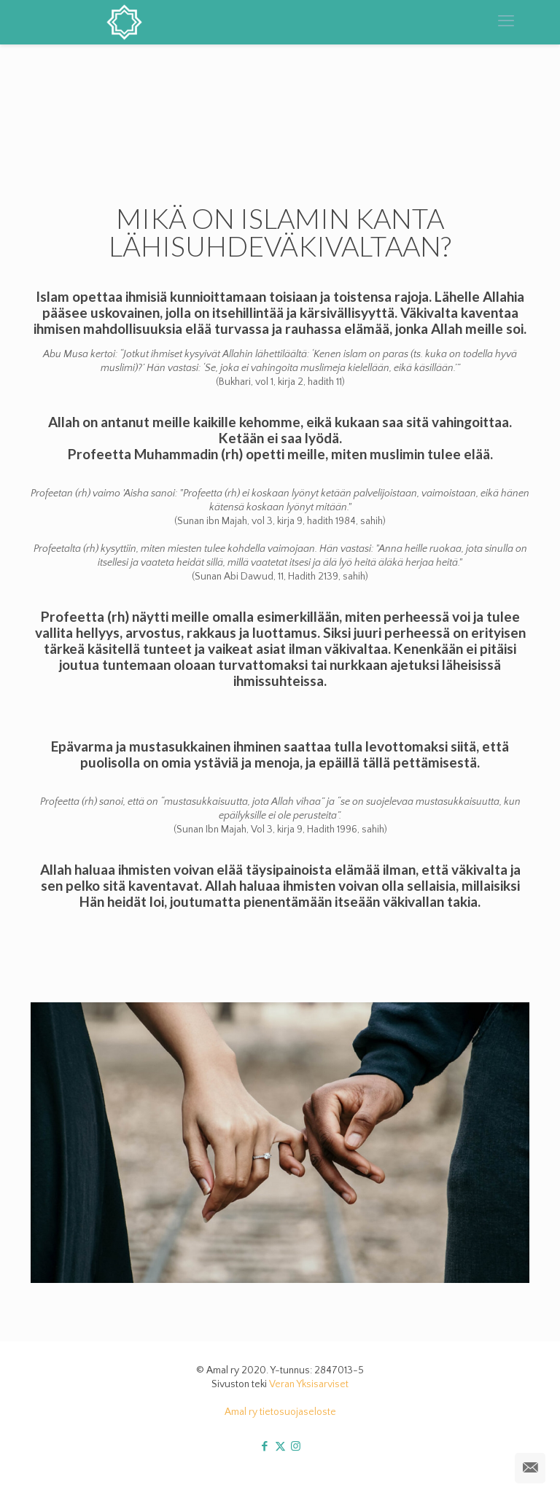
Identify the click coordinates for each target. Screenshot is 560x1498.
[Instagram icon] (295, 1446)
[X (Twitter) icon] (280, 1446)
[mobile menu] (506, 21)
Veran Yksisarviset (309, 1384)
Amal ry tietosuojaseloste (280, 1412)
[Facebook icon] (265, 1446)
